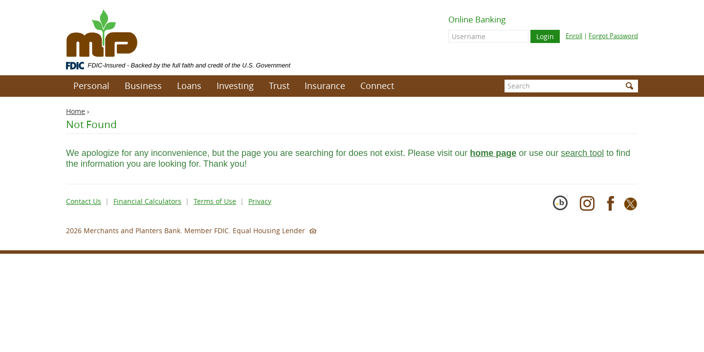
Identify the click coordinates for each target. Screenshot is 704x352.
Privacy (259, 201)
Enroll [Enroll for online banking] (574, 35)
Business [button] (143, 85)
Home (75, 111)
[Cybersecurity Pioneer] (563, 208)
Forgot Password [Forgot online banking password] (613, 35)
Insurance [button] (325, 85)
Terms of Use (215, 201)
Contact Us (83, 201)
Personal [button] (91, 85)
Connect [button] (377, 85)
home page (493, 153)
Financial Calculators (147, 201)
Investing (235, 85)
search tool (582, 153)
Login (545, 36)
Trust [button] (279, 85)
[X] (630, 208)
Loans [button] (189, 85)
